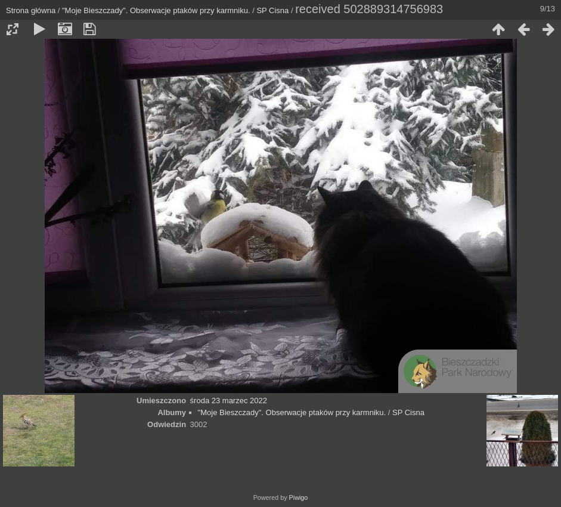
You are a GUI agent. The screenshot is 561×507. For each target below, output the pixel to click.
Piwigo (298, 497)
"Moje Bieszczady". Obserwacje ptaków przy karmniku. (156, 10)
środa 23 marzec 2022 (228, 400)
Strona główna (30, 10)
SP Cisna (272, 10)
